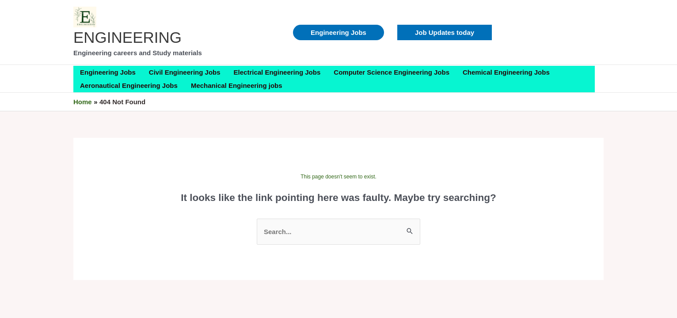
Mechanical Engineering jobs (236, 85)
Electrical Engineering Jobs (277, 72)
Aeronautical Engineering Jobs (129, 85)
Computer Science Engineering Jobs (391, 72)
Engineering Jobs (338, 32)
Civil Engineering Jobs (185, 72)
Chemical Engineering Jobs (506, 72)
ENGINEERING (127, 37)
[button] (444, 32)
